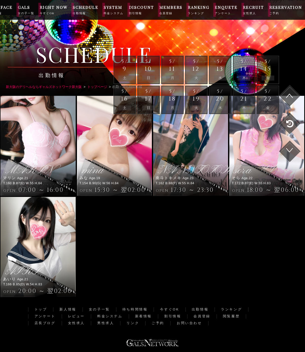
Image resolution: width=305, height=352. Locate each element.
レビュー (76, 316)
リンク (132, 323)
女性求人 (76, 323)
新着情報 (143, 316)
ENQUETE (226, 10)
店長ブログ (45, 323)
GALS (26, 10)
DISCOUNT (141, 10)
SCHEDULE (85, 10)
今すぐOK (169, 309)
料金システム (110, 316)
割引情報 (172, 316)
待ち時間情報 (135, 309)
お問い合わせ (189, 323)
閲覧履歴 (231, 316)
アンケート (45, 316)
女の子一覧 (99, 309)
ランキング (231, 309)
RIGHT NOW (53, 10)
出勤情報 (200, 309)
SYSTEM (113, 10)
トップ (41, 309)
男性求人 (105, 323)
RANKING (198, 10)
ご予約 (158, 323)
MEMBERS (170, 10)
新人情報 (67, 309)
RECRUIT (253, 10)
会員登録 (202, 316)
